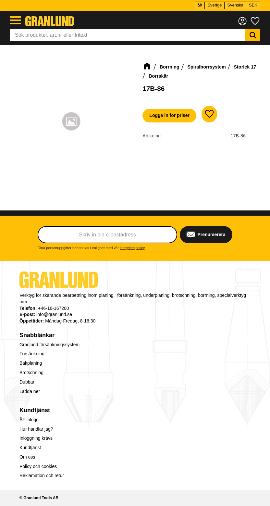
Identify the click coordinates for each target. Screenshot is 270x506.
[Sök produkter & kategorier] (127, 35)
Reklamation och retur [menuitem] (41, 475)
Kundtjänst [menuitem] (34, 410)
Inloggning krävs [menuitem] (36, 438)
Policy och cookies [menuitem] (38, 466)
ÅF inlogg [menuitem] (29, 419)
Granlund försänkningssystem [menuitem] (49, 344)
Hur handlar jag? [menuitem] (36, 429)
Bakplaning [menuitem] (30, 363)
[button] (15, 20)
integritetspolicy (132, 248)
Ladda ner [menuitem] (29, 391)
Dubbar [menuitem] (26, 382)
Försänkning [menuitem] (31, 353)
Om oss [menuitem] (27, 457)
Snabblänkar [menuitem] (37, 335)
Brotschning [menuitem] (31, 372)
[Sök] (252, 35)
